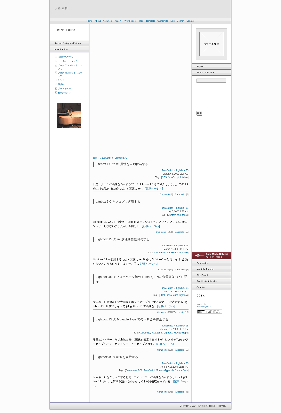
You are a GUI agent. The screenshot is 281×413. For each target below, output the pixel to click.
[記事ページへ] (154, 188)
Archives (107, 21)
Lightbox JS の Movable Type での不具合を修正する (132, 319)
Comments (165, 194)
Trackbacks (180, 194)
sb (172, 370)
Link (172, 21)
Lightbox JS (121, 158)
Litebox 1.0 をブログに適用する (118, 201)
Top (95, 158)
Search (180, 21)
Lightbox (183, 252)
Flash (162, 295)
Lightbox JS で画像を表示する (117, 357)
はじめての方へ (65, 57)
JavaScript (105, 158)
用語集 (61, 84)
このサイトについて (67, 61)
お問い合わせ (64, 93)
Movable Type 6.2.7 (204, 307)
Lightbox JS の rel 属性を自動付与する (122, 239)
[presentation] (213, 97)
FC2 (140, 370)
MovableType (181, 332)
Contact (190, 21)
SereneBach (181, 370)
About (98, 21)
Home (89, 21)
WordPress (130, 21)
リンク (61, 80)
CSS (164, 177)
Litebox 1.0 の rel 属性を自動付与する (122, 164)
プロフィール (64, 88)
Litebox (184, 177)
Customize (162, 21)
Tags (141, 21)
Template (150, 21)
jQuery (118, 21)
